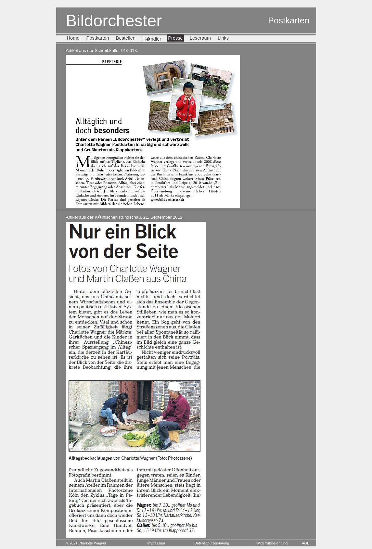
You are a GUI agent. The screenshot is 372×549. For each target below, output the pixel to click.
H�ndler (151, 39)
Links (223, 38)
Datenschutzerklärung (211, 543)
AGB (305, 543)
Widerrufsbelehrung (272, 543)
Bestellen (125, 38)
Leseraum (200, 38)
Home (73, 38)
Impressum (156, 543)
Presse (175, 38)
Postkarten (97, 38)
